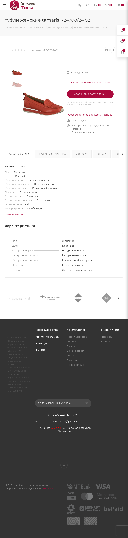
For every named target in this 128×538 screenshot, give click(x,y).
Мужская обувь (47, 336)
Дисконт (71, 341)
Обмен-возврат (75, 350)
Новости (105, 341)
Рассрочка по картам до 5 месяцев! (90, 114)
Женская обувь (47, 330)
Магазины (106, 336)
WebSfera (48, 488)
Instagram (64, 465)
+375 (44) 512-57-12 (65, 415)
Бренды (41, 343)
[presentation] (9, 298)
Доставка (82, 154)
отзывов (86, 427)
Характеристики (19, 154)
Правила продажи (77, 336)
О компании (110, 330)
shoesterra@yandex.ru (66, 421)
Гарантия (72, 360)
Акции (40, 350)
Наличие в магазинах (52, 154)
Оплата (102, 154)
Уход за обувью (75, 364)
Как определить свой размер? (90, 82)
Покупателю (76, 330)
